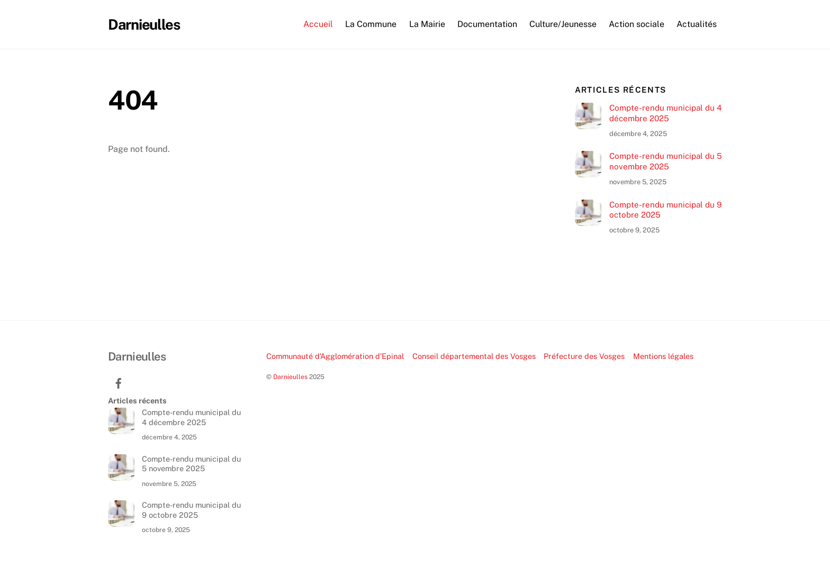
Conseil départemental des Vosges (474, 356)
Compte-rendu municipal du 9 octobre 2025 (665, 210)
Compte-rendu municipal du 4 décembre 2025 (665, 113)
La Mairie (427, 24)
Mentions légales (663, 356)
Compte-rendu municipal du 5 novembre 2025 (665, 161)
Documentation (487, 24)
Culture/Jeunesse (563, 24)
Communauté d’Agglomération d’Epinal (335, 356)
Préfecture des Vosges (584, 356)
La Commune (370, 24)
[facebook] (118, 381)
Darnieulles (290, 377)
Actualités (696, 24)
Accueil (318, 24)
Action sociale (636, 24)
